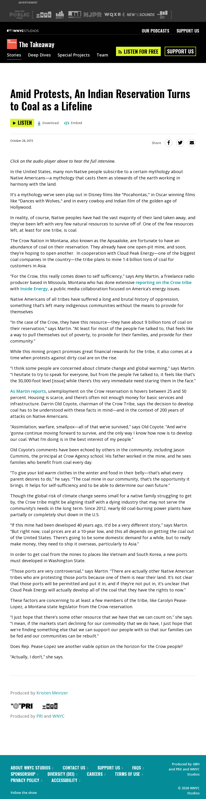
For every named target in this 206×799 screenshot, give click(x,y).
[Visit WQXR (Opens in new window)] (114, 15)
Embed (73, 123)
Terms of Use (129, 774)
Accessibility (66, 780)
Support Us (188, 31)
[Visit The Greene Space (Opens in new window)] (162, 15)
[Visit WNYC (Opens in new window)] (43, 15)
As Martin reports (28, 391)
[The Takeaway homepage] (13, 44)
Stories (14, 55)
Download (48, 123)
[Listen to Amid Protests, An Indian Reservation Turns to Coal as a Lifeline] (22, 123)
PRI (39, 716)
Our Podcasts (155, 31)
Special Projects (74, 55)
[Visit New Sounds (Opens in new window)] (140, 14)
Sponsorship (24, 774)
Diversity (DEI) (62, 774)
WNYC (58, 716)
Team (102, 55)
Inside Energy (34, 288)
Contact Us (75, 768)
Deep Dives (39, 55)
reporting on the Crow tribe (164, 282)
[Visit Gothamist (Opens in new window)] (60, 14)
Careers (96, 774)
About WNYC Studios (32, 768)
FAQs (138, 768)
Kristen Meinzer (52, 693)
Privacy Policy (26, 780)
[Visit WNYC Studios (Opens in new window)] (74, 14)
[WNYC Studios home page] (28, 31)
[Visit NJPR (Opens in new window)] (93, 14)
